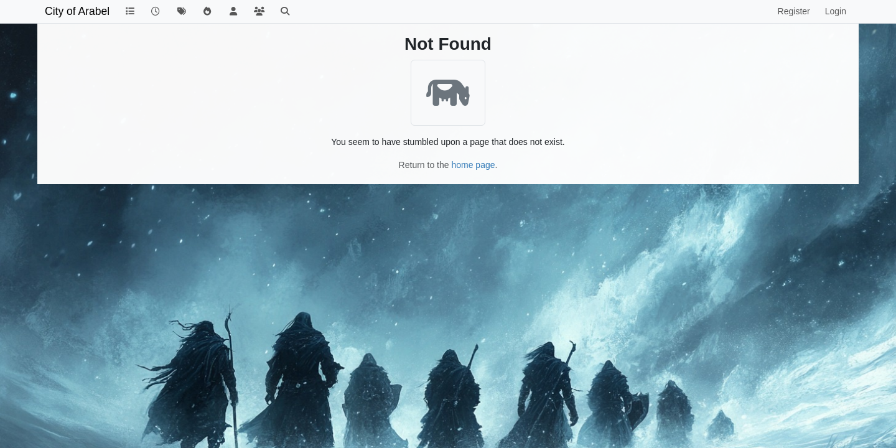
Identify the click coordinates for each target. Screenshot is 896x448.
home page (473, 165)
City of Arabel (77, 11)
